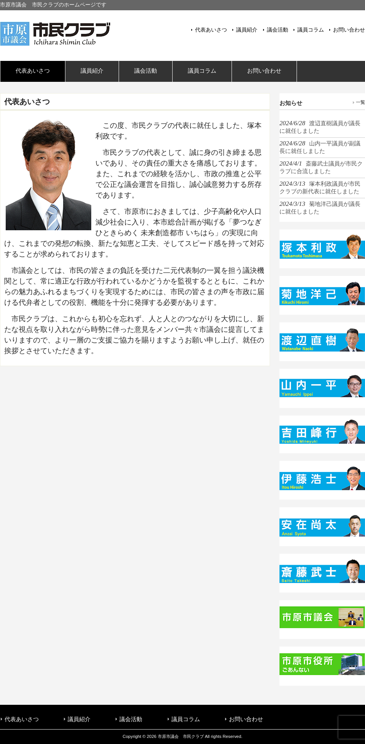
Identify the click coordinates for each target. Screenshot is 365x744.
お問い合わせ (349, 30)
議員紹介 (246, 30)
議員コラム (310, 30)
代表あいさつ (211, 30)
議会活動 (277, 30)
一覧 (360, 102)
